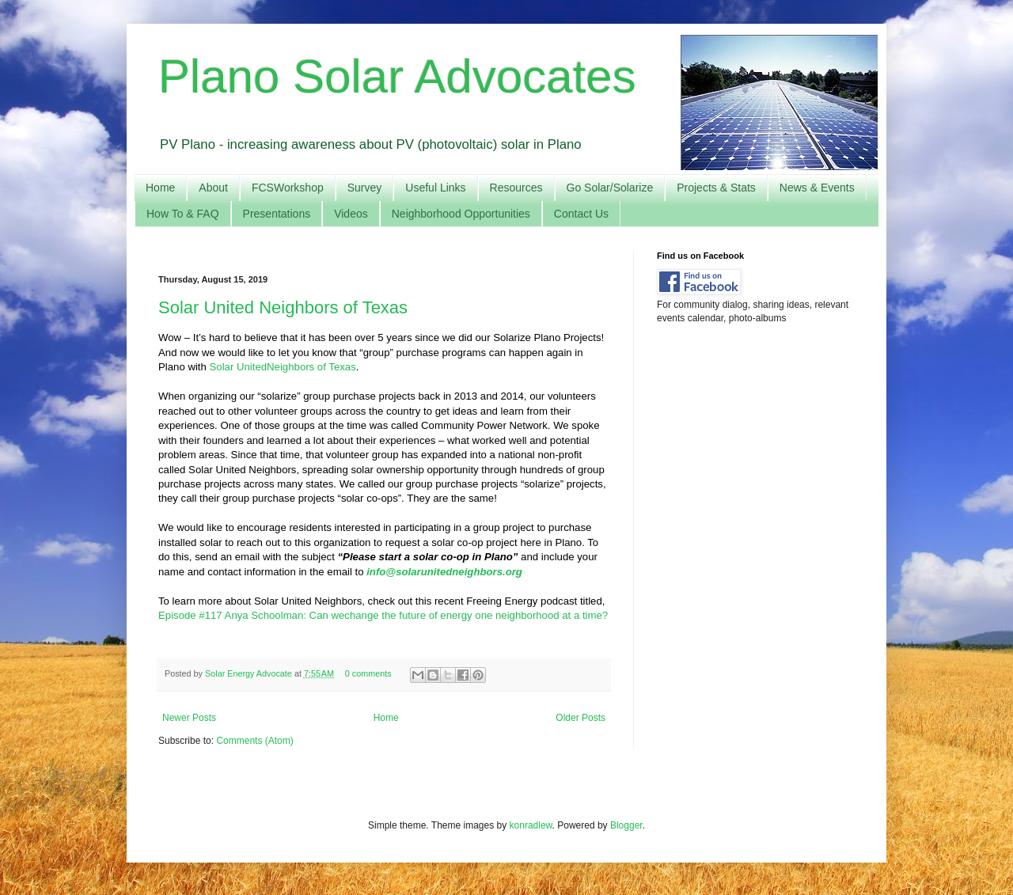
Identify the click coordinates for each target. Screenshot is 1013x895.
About (213, 187)
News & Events (817, 187)
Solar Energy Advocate (249, 673)
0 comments (368, 673)
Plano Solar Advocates (397, 76)
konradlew (531, 825)
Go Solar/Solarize (610, 187)
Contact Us (581, 213)
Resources (516, 187)
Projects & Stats (716, 187)
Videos (351, 213)
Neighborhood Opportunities (461, 213)
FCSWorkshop (288, 187)
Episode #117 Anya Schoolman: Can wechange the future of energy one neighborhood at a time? (383, 615)
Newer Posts (189, 717)
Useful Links (435, 187)
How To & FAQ (182, 213)
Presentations (277, 213)
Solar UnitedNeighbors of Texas (283, 367)
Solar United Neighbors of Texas (283, 307)
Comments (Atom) (254, 740)
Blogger (626, 825)
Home (160, 187)
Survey (364, 187)
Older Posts (580, 717)
